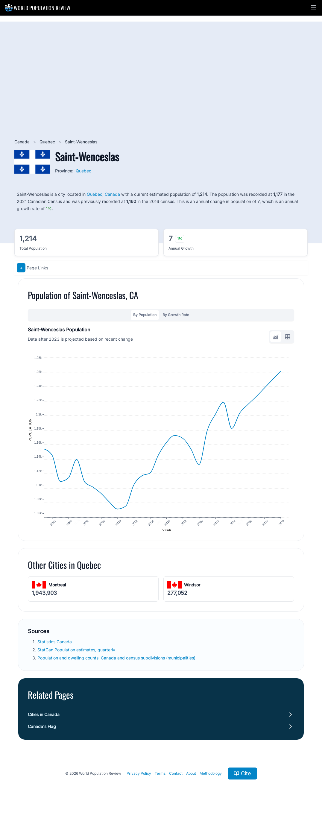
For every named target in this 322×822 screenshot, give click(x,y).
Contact (176, 777)
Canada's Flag (42, 730)
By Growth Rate (175, 315)
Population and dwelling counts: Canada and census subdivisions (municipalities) (117, 662)
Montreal (57, 589)
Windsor (192, 589)
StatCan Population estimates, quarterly (76, 653)
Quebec (48, 141)
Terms (160, 777)
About (191, 777)
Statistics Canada (55, 645)
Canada (22, 141)
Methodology (211, 777)
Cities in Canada (44, 718)
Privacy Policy (139, 777)
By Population (145, 315)
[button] (314, 7)
